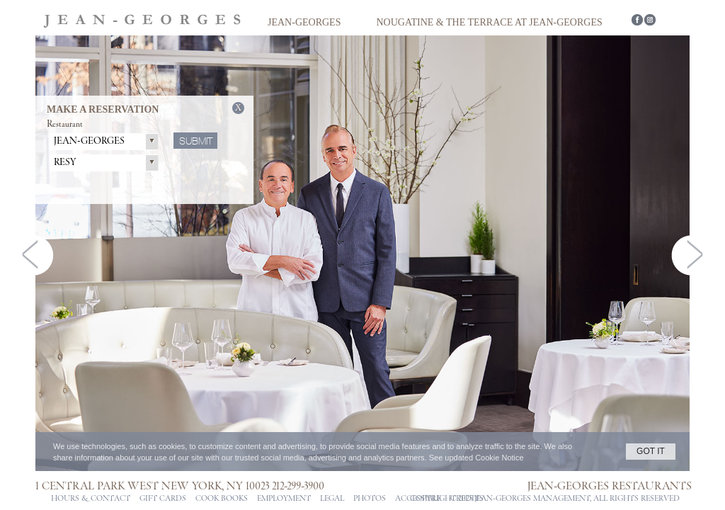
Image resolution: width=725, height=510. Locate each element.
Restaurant (65, 124)
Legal (332, 498)
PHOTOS (369, 498)
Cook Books (221, 498)
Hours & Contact (90, 498)
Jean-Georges (304, 22)
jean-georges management (532, 498)
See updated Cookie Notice (476, 457)
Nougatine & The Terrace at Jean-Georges (489, 22)
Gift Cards (162, 498)
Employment (284, 498)
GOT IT (650, 451)
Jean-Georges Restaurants (609, 486)
